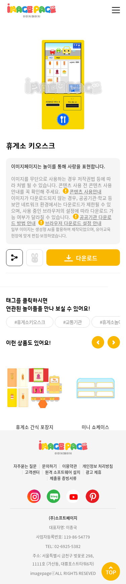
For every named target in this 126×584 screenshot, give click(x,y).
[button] (98, 342)
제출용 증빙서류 (63, 478)
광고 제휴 (93, 472)
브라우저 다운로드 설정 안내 (73, 223)
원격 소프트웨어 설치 (62, 472)
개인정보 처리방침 (97, 466)
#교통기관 (72, 322)
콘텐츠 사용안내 (85, 191)
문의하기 (49, 466)
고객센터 (32, 472)
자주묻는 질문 (25, 466)
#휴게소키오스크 (29, 322)
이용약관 (69, 466)
